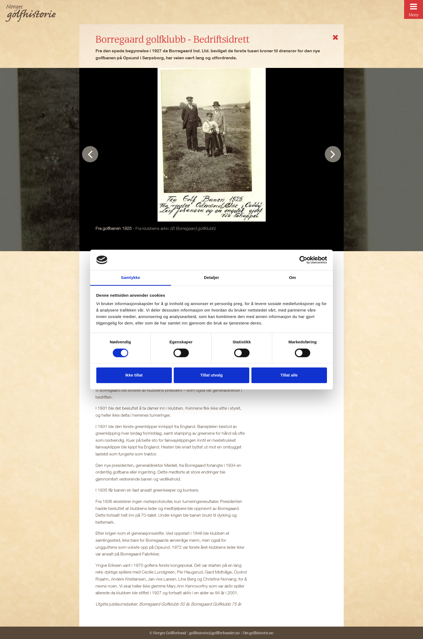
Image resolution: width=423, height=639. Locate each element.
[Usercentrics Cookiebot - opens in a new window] (303, 260)
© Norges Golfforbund (167, 633)
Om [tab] (292, 277)
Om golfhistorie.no (258, 633)
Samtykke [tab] (130, 277)
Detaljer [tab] (211, 277)
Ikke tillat (133, 375)
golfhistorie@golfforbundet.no (214, 633)
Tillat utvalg (211, 375)
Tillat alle (289, 375)
